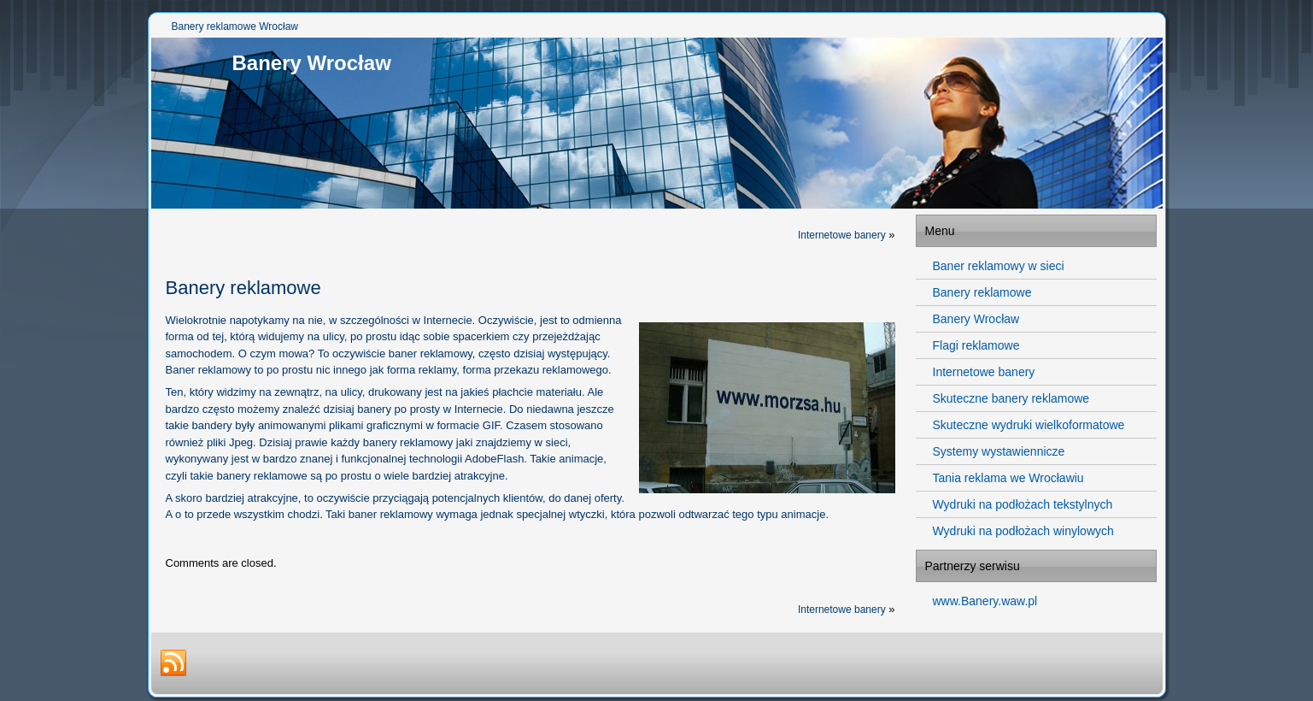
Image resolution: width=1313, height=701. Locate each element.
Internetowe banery (842, 235)
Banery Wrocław (311, 62)
